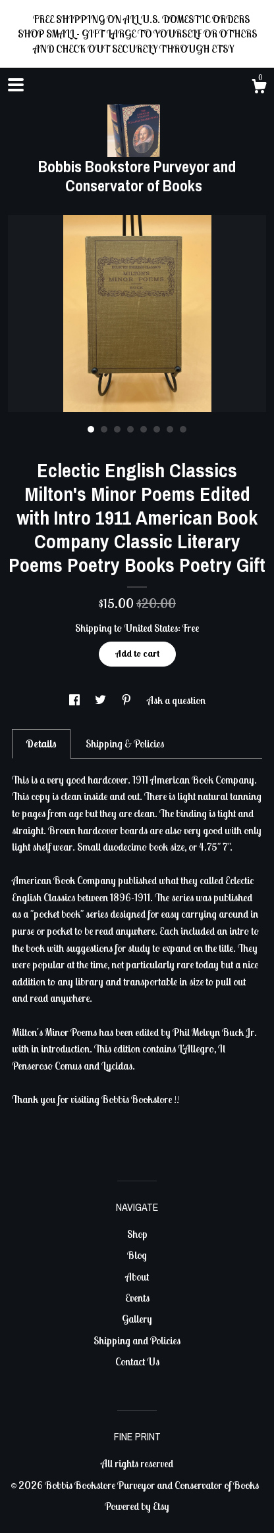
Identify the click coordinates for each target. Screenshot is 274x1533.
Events (137, 1297)
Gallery (137, 1318)
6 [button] (156, 429)
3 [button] (117, 429)
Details (41, 743)
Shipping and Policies (137, 1340)
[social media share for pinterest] (127, 700)
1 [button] (91, 429)
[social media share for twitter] (101, 700)
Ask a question (176, 700)
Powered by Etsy (137, 1506)
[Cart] (259, 88)
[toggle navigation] (16, 84)
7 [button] (170, 429)
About (137, 1276)
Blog (137, 1255)
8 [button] (183, 429)
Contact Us (137, 1361)
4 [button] (130, 429)
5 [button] (143, 429)
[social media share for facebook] (75, 700)
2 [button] (104, 429)
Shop (137, 1233)
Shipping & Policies (125, 743)
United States (151, 627)
